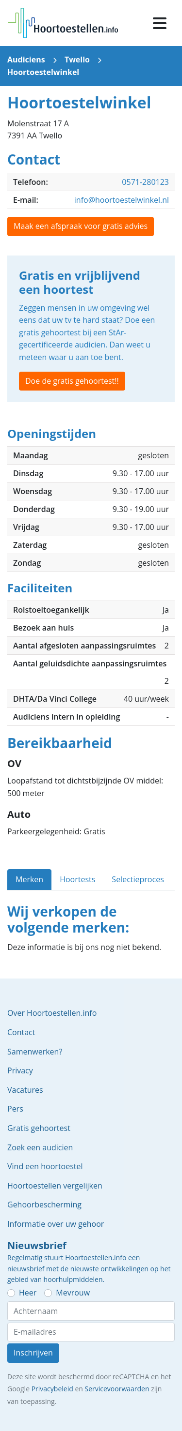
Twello (77, 59)
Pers (15, 1108)
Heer (27, 1292)
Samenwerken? (34, 1051)
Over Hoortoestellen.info (52, 1013)
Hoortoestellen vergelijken (54, 1185)
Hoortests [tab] (77, 879)
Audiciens (26, 59)
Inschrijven (33, 1352)
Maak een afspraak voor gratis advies (81, 226)
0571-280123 (145, 182)
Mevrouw (73, 1292)
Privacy (20, 1070)
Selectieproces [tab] (138, 879)
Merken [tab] (29, 879)
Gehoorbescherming (44, 1204)
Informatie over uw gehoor (55, 1224)
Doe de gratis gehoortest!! (72, 381)
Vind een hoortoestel (45, 1166)
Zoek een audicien (40, 1147)
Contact (21, 1032)
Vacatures (25, 1090)
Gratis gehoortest (38, 1128)
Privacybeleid (52, 1388)
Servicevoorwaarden (116, 1388)
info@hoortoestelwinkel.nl (121, 200)
